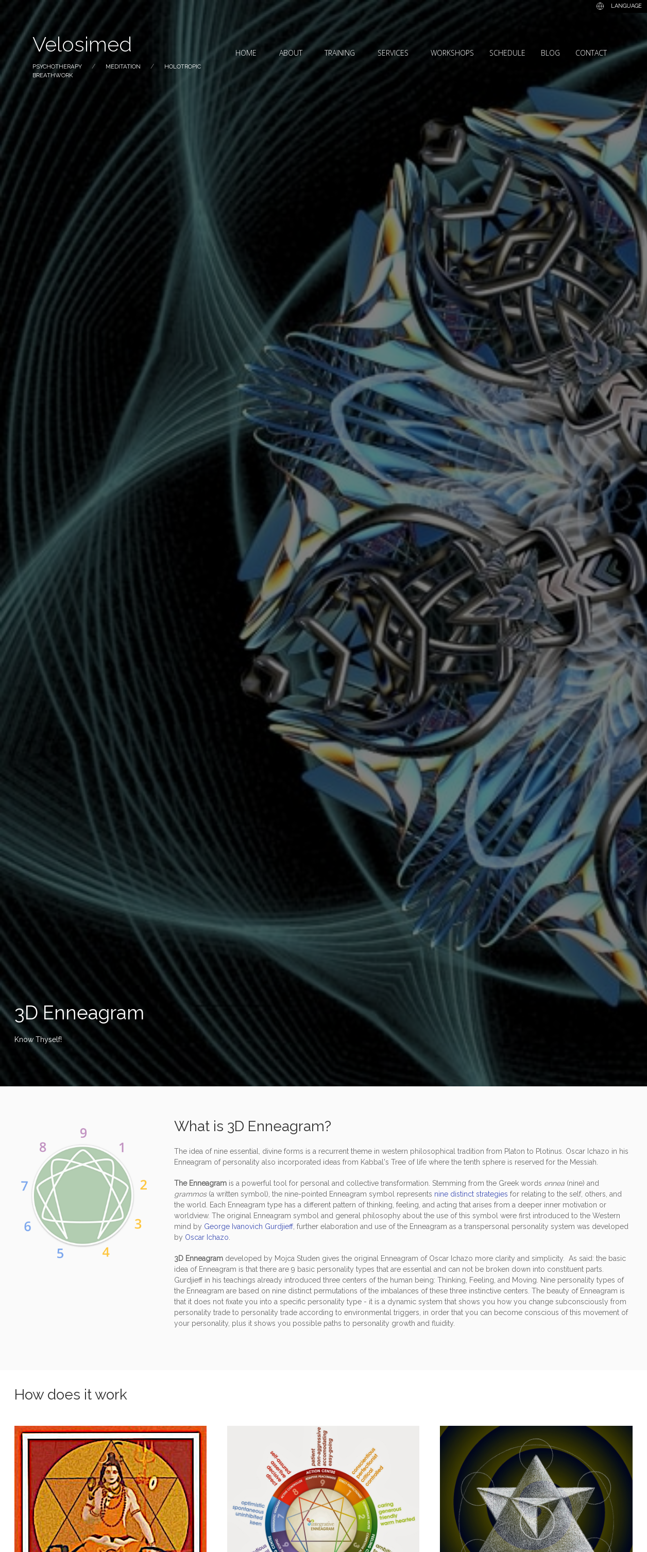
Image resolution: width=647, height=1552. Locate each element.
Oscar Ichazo (207, 1237)
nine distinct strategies (471, 1194)
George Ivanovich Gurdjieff (248, 1226)
